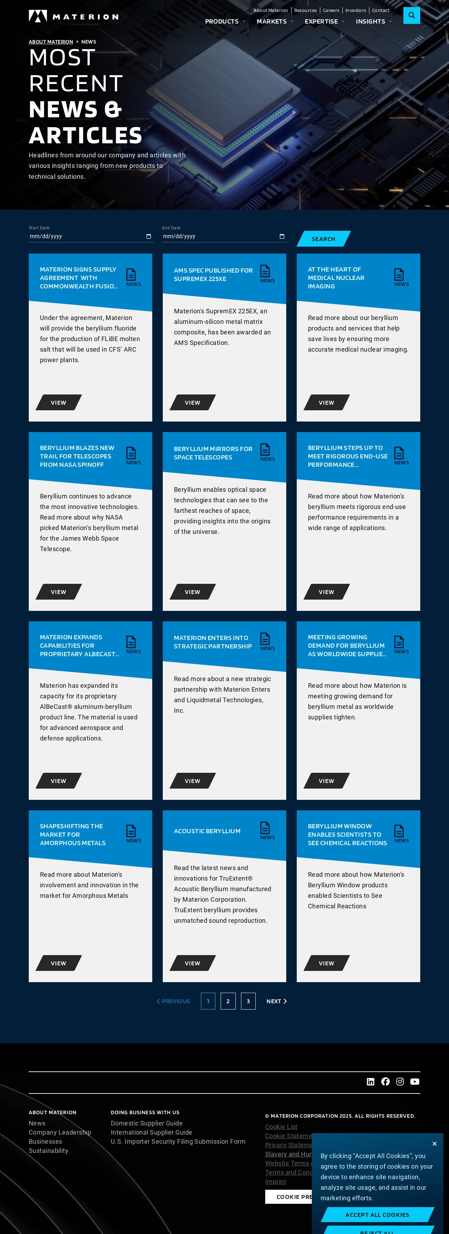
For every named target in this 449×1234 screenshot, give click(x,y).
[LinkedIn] (371, 1082)
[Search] (411, 15)
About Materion (271, 10)
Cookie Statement (291, 1136)
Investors (356, 10)
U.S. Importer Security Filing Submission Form (178, 1141)
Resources (305, 10)
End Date (171, 228)
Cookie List (281, 1126)
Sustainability (48, 1150)
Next (274, 1001)
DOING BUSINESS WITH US (145, 1112)
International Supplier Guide (152, 1132)
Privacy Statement (292, 1145)
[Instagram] (400, 1082)
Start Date (39, 228)
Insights (370, 21)
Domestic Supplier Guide (147, 1123)
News (37, 1123)
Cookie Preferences (310, 1196)
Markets (272, 21)
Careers (331, 10)
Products (222, 21)
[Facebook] (385, 1082)
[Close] (434, 1162)
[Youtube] (415, 1082)
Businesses (45, 1141)
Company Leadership (60, 1132)
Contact (380, 10)
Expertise (321, 21)
